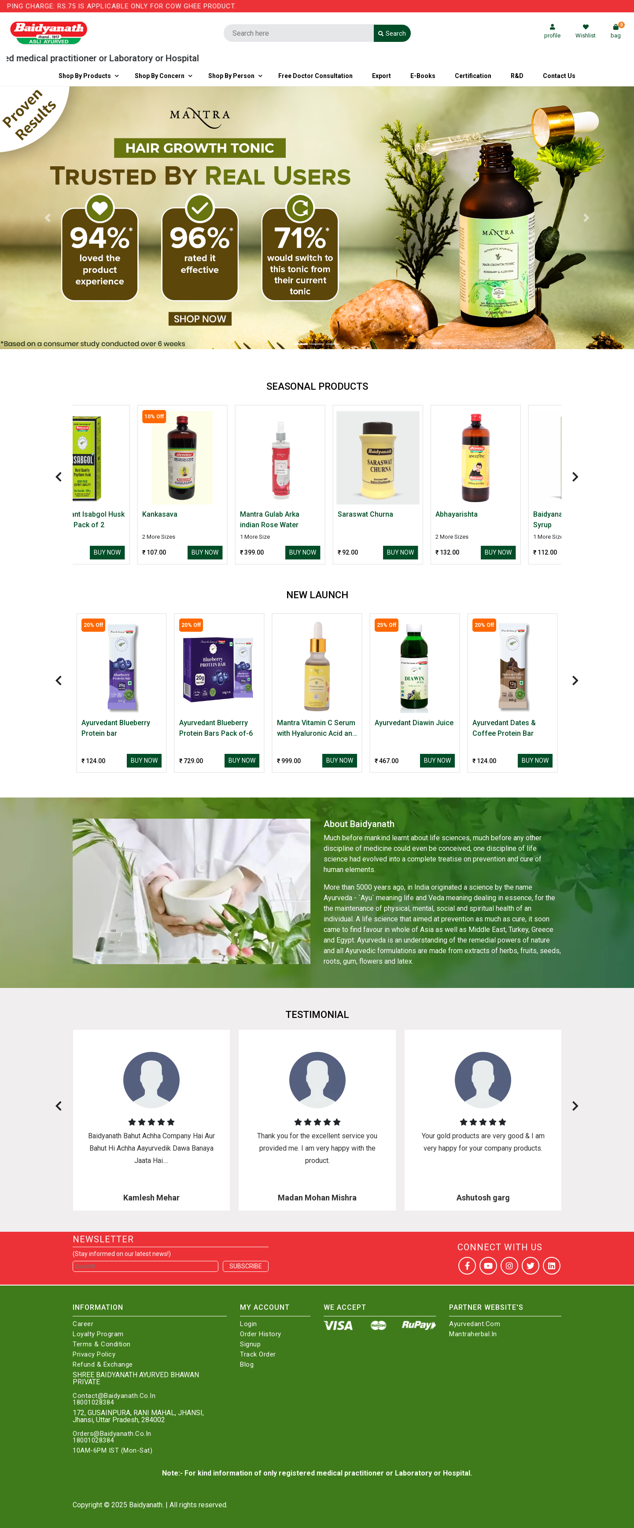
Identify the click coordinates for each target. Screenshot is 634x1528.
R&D (517, 75)
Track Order (258, 1354)
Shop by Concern (159, 75)
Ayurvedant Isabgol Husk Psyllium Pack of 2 (121, 519)
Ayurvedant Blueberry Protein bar (115, 728)
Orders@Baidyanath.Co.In (112, 1434)
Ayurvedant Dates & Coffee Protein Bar (504, 728)
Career (83, 1324)
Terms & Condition (102, 1344)
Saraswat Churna (402, 514)
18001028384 (93, 1402)
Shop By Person (231, 75)
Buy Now (144, 552)
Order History (260, 1334)
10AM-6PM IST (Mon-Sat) (112, 1450)
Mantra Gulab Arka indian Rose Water (306, 519)
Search (392, 33)
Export (381, 75)
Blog (247, 1364)
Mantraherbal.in (473, 1334)
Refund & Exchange (103, 1364)
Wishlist (585, 31)
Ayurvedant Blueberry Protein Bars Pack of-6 (216, 728)
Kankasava (196, 514)
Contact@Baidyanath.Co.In (114, 1396)
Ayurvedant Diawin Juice (414, 723)
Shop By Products (85, 75)
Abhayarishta (493, 514)
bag (618, 31)
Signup (250, 1344)
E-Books (422, 75)
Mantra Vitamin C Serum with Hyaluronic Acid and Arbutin (316, 729)
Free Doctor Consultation (315, 75)
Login (248, 1324)
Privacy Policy (94, 1354)
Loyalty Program (98, 1334)
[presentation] (58, 476)
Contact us (559, 75)
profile (552, 31)
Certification (473, 75)
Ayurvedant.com (474, 1324)
